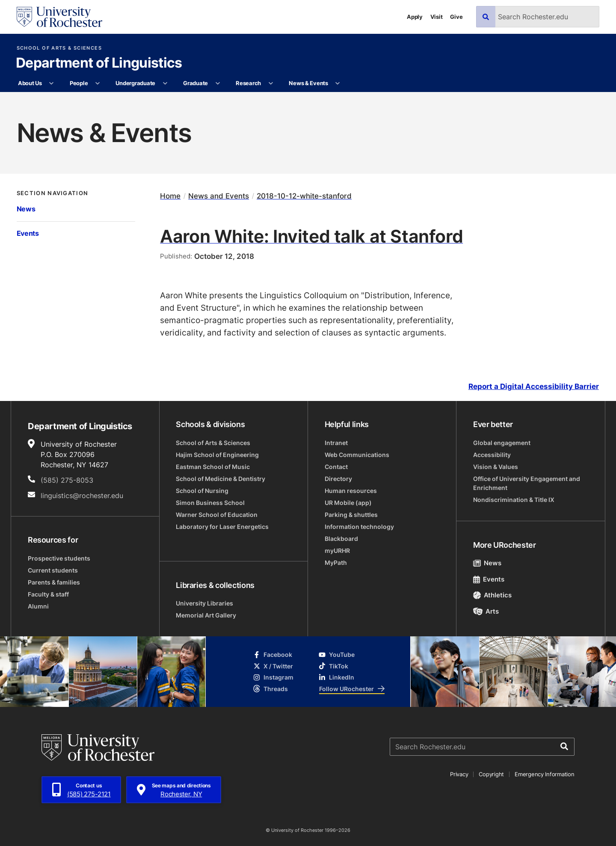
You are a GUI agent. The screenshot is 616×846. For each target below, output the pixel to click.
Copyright (491, 774)
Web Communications (357, 455)
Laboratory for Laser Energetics (222, 526)
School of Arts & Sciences (59, 48)
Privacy (459, 774)
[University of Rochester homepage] (59, 17)
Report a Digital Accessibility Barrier (533, 387)
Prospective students (59, 558)
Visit (436, 17)
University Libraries (204, 603)
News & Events (308, 83)
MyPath (336, 562)
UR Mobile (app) (348, 503)
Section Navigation (53, 193)
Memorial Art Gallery (206, 615)
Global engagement (501, 443)
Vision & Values (495, 467)
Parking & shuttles (351, 515)
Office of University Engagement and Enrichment (526, 483)
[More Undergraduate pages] (165, 83)
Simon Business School (210, 503)
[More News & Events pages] (338, 83)
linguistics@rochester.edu (82, 495)
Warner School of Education (217, 515)
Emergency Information (545, 774)
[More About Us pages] (51, 83)
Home (170, 196)
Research (248, 83)
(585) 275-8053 (67, 480)
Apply (415, 17)
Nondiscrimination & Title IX (513, 500)
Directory (338, 479)
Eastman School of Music (213, 467)
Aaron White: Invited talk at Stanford (311, 235)
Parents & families (54, 582)
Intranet (336, 443)
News (26, 209)
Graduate (195, 83)
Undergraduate (135, 83)
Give (456, 17)
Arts (486, 611)
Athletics (492, 595)
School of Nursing (202, 491)
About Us (30, 83)
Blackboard (341, 538)
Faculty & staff (48, 594)
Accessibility (492, 455)
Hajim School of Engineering (217, 455)
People (79, 83)
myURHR (337, 550)
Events (28, 233)
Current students (53, 570)
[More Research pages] (271, 83)
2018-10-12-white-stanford (304, 196)
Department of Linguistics (99, 63)
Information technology (359, 526)
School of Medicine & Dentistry (220, 479)
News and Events (218, 196)
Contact (336, 467)
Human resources (351, 491)
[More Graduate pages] (217, 83)
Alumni (38, 606)
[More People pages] (98, 83)
